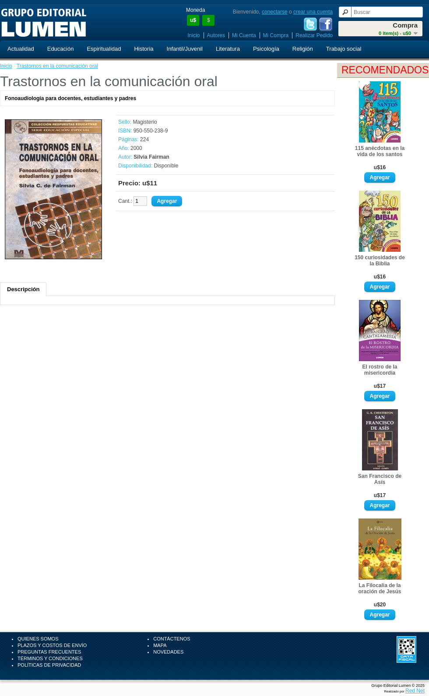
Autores (216, 35)
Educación (60, 48)
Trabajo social (343, 48)
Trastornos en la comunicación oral (57, 66)
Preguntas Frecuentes (49, 651)
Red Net (415, 691)
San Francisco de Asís (379, 479)
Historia (143, 48)
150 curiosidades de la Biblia (380, 260)
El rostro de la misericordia (379, 370)
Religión (302, 48)
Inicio (194, 35)
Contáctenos (171, 638)
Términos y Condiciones (50, 658)
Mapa (159, 645)
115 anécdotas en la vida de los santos (379, 151)
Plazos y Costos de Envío (52, 645)
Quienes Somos (38, 638)
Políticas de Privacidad (49, 665)
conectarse (275, 12)
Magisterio (145, 122)
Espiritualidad (104, 48)
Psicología (266, 48)
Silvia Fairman (151, 157)
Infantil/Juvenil (185, 48)
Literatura (228, 48)
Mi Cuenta (244, 35)
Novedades (168, 651)
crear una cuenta (313, 12)
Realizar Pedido (314, 35)
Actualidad (20, 48)
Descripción (23, 289)
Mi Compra (276, 35)
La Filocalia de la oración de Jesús (379, 588)
